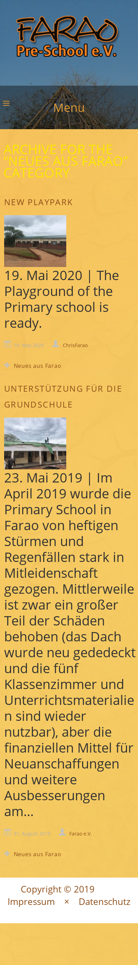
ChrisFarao (75, 345)
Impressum (31, 901)
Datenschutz (104, 901)
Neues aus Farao (37, 366)
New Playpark (38, 202)
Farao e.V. (80, 833)
